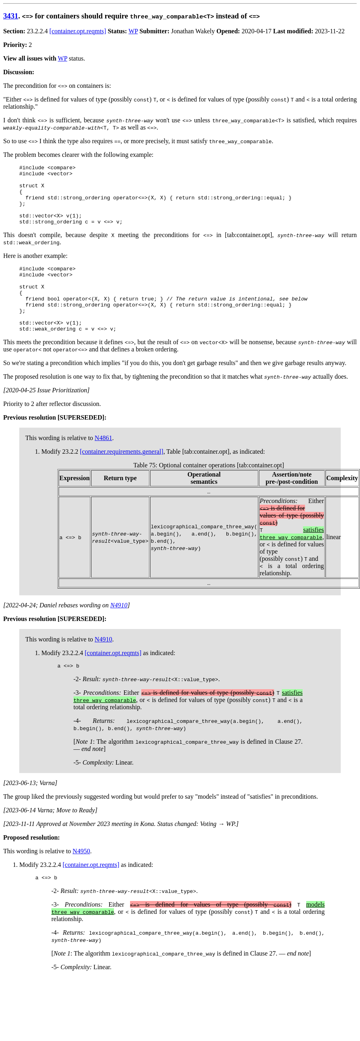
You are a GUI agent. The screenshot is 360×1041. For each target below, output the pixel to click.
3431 (10, 16)
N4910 (119, 630)
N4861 (103, 463)
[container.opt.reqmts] (77, 31)
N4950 (81, 877)
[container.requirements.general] (121, 476)
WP (133, 31)
